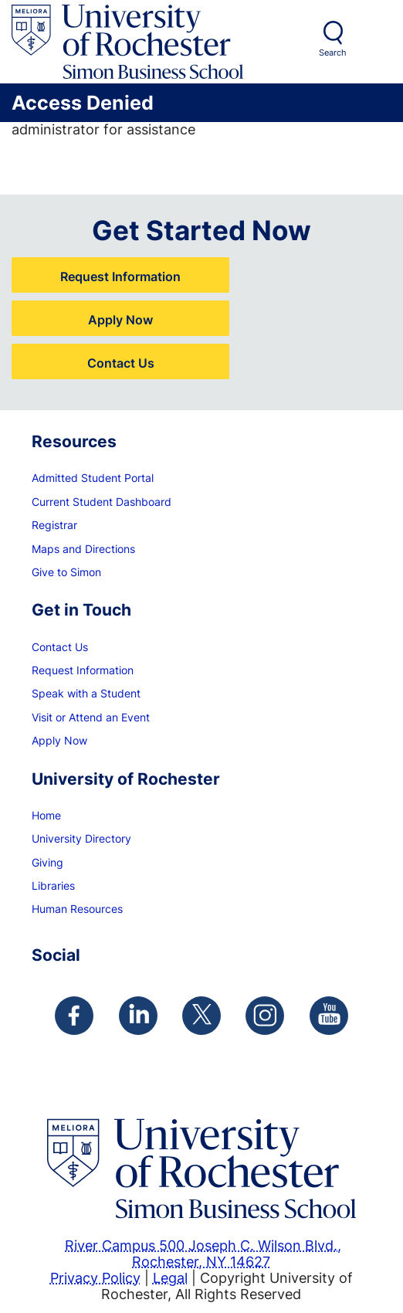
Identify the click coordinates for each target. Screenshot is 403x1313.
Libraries (53, 885)
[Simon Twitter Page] (201, 1015)
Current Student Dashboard (101, 501)
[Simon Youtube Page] (329, 1015)
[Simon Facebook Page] (74, 1015)
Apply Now (120, 319)
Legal (170, 1278)
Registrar (54, 524)
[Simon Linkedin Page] (138, 1015)
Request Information (120, 276)
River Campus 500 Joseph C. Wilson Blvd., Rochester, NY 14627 (203, 1253)
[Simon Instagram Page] (265, 1015)
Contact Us (120, 363)
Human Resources (77, 908)
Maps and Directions (83, 548)
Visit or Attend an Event (91, 717)
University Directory (81, 838)
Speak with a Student (86, 693)
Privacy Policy (95, 1278)
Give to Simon (66, 572)
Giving (47, 862)
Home (46, 815)
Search (333, 52)
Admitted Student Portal (93, 477)
